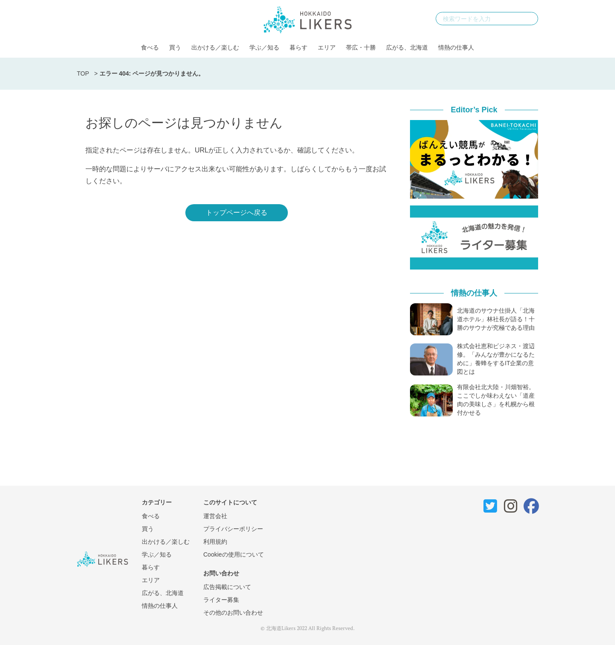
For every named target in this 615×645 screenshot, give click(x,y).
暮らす (299, 47)
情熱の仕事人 (456, 47)
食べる (150, 47)
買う (175, 47)
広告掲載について (227, 586)
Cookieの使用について (233, 554)
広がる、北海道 (407, 47)
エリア (327, 47)
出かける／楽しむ (215, 47)
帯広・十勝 (361, 47)
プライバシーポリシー (233, 528)
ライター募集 (221, 599)
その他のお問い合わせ (233, 612)
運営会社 (215, 516)
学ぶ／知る (264, 47)
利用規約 (215, 541)
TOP (83, 73)
